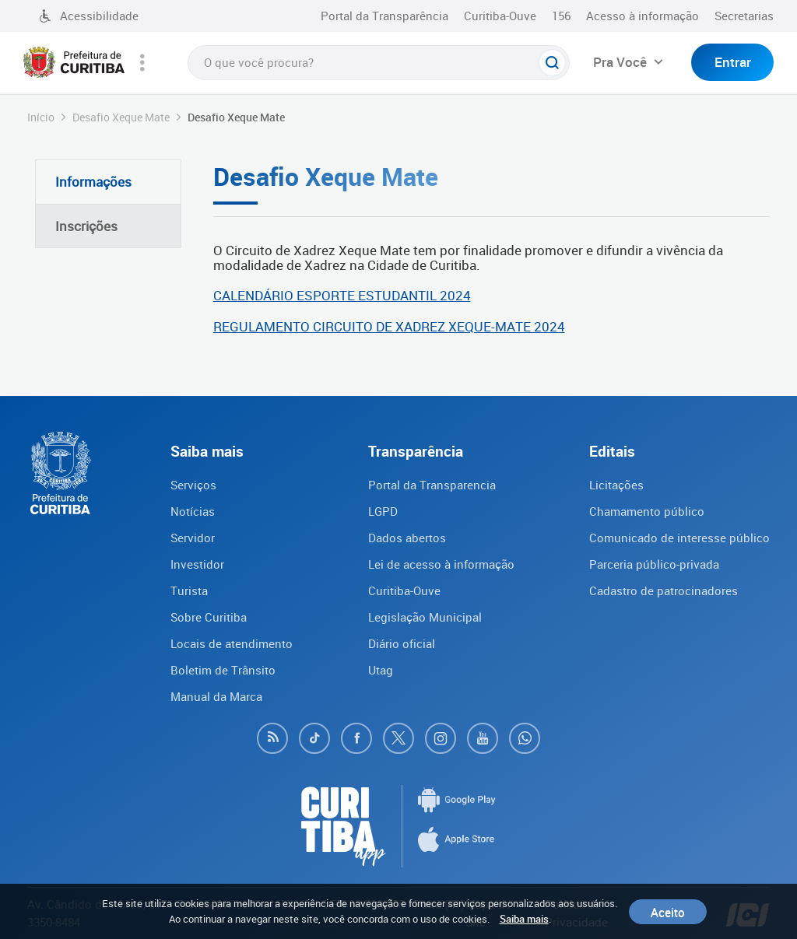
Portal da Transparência (384, 15)
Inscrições (86, 226)
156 (561, 15)
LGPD (383, 511)
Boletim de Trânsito (223, 670)
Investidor (197, 564)
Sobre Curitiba (208, 617)
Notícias (192, 511)
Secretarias (744, 15)
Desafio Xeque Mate (121, 117)
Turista (189, 590)
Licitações (616, 484)
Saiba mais (524, 919)
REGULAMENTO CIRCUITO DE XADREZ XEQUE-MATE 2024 (389, 326)
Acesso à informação (642, 15)
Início (40, 117)
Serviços (193, 484)
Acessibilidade (89, 15)
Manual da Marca (216, 696)
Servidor (192, 537)
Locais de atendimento (231, 643)
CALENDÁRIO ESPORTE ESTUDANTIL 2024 (342, 295)
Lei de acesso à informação (441, 564)
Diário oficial (401, 643)
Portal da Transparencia (432, 484)
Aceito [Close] (668, 912)
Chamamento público (646, 511)
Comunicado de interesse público (679, 537)
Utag (380, 670)
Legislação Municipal (425, 617)
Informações (93, 182)
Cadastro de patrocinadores (663, 590)
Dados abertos (407, 537)
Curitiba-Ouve (500, 15)
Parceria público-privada (654, 564)
